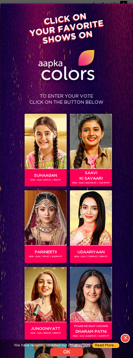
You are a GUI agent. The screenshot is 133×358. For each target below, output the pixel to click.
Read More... (106, 345)
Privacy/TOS (79, 345)
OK (66, 352)
